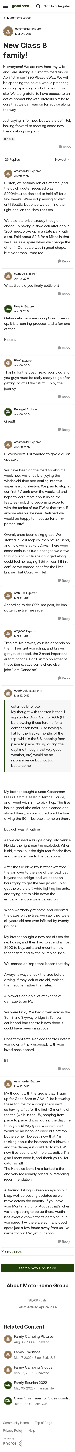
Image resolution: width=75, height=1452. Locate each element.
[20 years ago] (23, 1373)
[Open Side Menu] (5, 6)
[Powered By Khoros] (37, 1442)
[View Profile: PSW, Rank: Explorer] (8, 363)
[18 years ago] (24, 1342)
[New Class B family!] (21, 176)
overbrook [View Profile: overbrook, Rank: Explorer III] (21, 690)
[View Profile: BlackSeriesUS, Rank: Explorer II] (8, 1355)
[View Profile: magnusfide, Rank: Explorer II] (8, 1385)
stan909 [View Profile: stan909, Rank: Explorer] (19, 273)
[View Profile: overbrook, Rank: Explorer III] (8, 693)
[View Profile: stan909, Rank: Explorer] (8, 276)
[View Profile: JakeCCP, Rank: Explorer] (8, 1401)
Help (32, 1430)
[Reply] (65, 147)
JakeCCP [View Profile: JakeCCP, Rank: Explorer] (40, 1404)
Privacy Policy (13, 1430)
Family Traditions (27, 1352)
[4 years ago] (23, 1357)
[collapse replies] (37, 168)
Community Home (16, 1423)
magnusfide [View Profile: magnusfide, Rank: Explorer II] (45, 1388)
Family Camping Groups (33, 1367)
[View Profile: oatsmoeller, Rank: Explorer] (8, 31)
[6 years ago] (22, 1403)
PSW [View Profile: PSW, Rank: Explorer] (17, 360)
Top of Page (43, 1423)
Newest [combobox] (62, 160)
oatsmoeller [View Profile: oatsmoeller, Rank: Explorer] (22, 28)
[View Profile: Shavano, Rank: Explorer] (8, 1339)
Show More (11, 1252)
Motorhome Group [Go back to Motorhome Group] (17, 17)
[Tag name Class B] (9, 139)
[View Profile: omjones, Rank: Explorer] (8, 634)
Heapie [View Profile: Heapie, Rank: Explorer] (18, 306)
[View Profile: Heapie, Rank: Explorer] (8, 309)
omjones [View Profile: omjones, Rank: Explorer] (19, 631)
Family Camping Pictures (34, 1336)
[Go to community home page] (21, 6)
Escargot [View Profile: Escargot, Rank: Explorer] (20, 409)
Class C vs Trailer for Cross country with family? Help (42, 1398)
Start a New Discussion (37, 1268)
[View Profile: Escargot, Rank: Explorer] (8, 412)
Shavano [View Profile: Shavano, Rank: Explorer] (43, 1342)
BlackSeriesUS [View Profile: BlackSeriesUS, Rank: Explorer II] (45, 1357)
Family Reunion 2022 (30, 1383)
